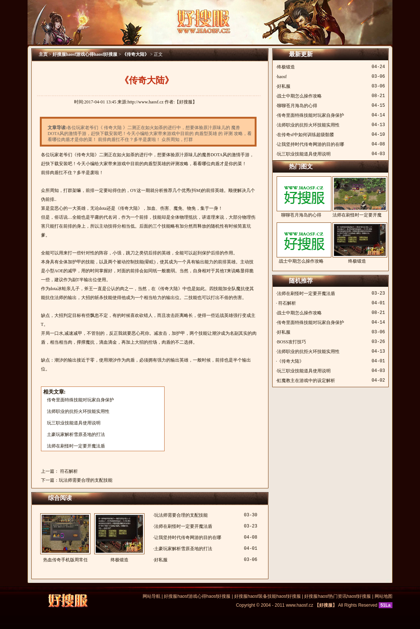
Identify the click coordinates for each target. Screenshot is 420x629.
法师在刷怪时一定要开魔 (357, 197)
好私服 (161, 559)
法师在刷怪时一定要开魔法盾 (76, 446)
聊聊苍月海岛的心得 (297, 105)
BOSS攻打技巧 (291, 341)
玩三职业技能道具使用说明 (74, 423)
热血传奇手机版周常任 (65, 537)
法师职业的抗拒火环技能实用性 (78, 411)
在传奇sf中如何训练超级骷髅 (305, 134)
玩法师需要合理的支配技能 (85, 480)
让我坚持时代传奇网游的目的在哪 (187, 537)
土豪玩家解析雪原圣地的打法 (76, 434)
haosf (282, 76)
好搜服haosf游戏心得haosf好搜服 (85, 54)
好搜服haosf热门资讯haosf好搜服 (337, 596)
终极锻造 (119, 537)
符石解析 (68, 471)
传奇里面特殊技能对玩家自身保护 (80, 399)
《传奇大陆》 (135, 54)
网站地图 (383, 596)
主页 (43, 54)
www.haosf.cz (299, 605)
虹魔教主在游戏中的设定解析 (306, 380)
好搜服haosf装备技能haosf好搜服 (267, 596)
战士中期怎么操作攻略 (299, 96)
